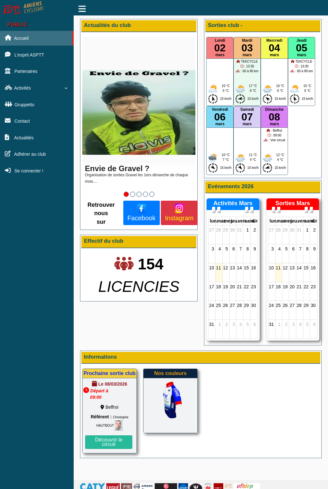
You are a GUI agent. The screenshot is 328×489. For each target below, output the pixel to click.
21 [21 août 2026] (239, 286)
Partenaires (21, 71)
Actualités (19, 137)
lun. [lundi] (214, 220)
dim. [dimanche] (256, 220)
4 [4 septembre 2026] (240, 324)
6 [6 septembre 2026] (254, 324)
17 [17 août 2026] (211, 286)
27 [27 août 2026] (232, 305)
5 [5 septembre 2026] (247, 324)
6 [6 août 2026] (234, 248)
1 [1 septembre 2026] (219, 324)
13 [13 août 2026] (232, 267)
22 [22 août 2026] (246, 286)
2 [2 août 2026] (254, 229)
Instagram (179, 213)
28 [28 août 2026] (239, 305)
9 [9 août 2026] (254, 248)
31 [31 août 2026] (211, 324)
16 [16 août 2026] (253, 267)
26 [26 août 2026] (225, 305)
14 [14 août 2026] (239, 267)
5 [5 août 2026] (227, 248)
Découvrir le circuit (108, 442)
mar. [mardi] (221, 220)
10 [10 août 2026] (211, 267)
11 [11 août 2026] (218, 267)
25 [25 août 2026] (218, 305)
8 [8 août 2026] (247, 248)
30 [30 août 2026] (253, 305)
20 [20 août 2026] (232, 286)
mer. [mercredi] (228, 220)
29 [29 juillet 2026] (225, 229)
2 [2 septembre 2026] (227, 324)
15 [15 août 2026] (246, 267)
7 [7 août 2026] (240, 248)
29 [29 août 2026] (246, 305)
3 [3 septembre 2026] (234, 324)
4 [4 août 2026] (219, 248)
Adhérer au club (25, 154)
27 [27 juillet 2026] (211, 229)
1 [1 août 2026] (247, 229)
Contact (17, 121)
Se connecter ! (24, 170)
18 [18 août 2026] (218, 286)
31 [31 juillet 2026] (239, 229)
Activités (36, 88)
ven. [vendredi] (242, 220)
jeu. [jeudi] (235, 220)
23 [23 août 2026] (253, 286)
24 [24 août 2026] (211, 305)
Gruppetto (19, 104)
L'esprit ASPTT (24, 54)
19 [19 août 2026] (225, 286)
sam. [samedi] (250, 220)
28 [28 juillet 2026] (218, 229)
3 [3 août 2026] (212, 248)
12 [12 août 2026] (225, 267)
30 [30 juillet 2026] (232, 229)
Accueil (17, 38)
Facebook (141, 213)
